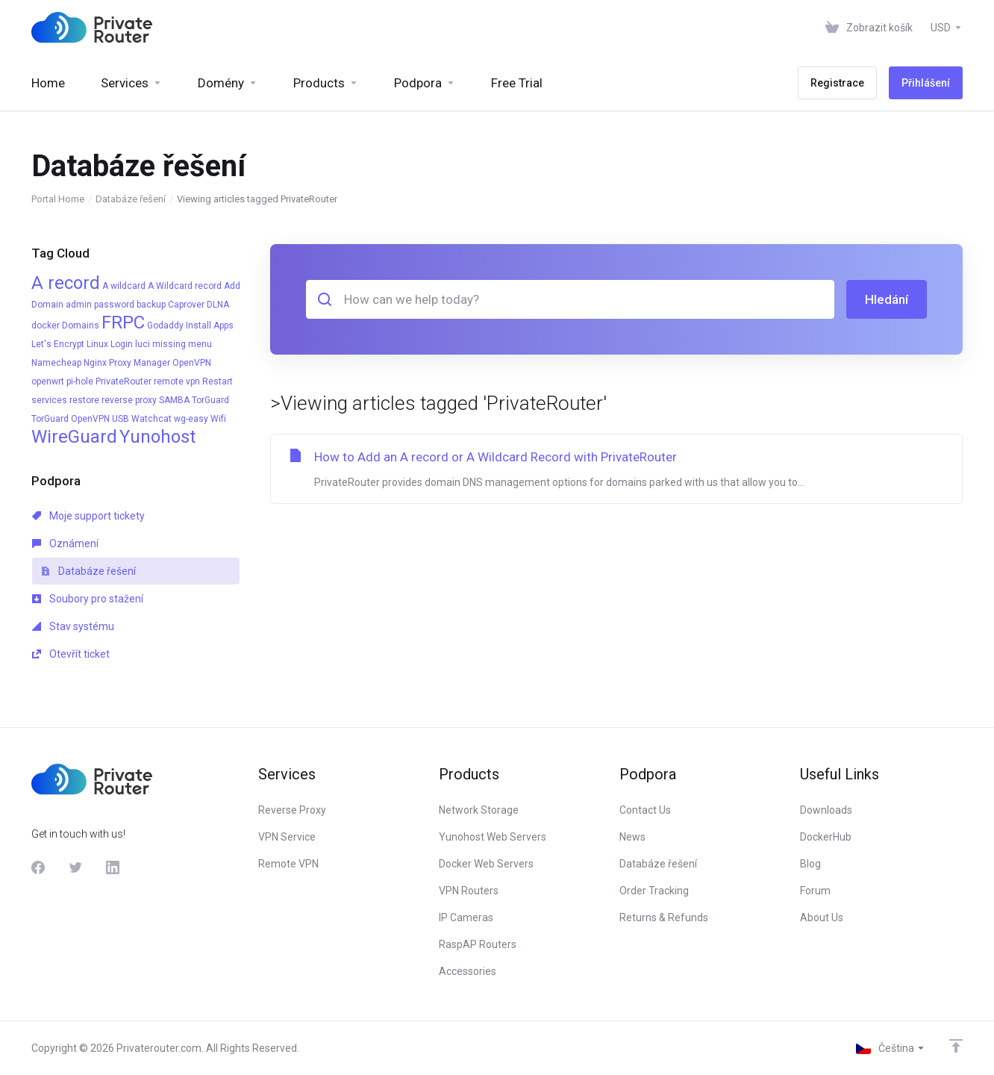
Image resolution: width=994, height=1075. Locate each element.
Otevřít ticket (71, 654)
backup (151, 304)
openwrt (47, 381)
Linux (97, 344)
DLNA (218, 304)
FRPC (123, 322)
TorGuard (210, 400)
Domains (80, 325)
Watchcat (151, 419)
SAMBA (174, 400)
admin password (100, 304)
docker (45, 325)
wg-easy (191, 419)
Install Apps (210, 325)
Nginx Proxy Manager (127, 363)
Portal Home (57, 199)
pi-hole (79, 381)
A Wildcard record (185, 286)
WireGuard (74, 436)
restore (84, 400)
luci (142, 344)
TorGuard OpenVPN (70, 419)
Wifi (218, 419)
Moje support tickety (88, 516)
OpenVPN (191, 363)
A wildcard (124, 286)
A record (65, 282)
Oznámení (65, 543)
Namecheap (56, 363)
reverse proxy (129, 400)
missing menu (182, 344)
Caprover (186, 304)
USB (120, 419)
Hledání (886, 299)
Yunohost (157, 436)
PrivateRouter (123, 381)
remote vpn (177, 381)
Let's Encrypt (57, 344)
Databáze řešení (131, 199)
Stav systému (73, 626)
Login (121, 344)
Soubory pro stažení (87, 599)
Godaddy (165, 325)
